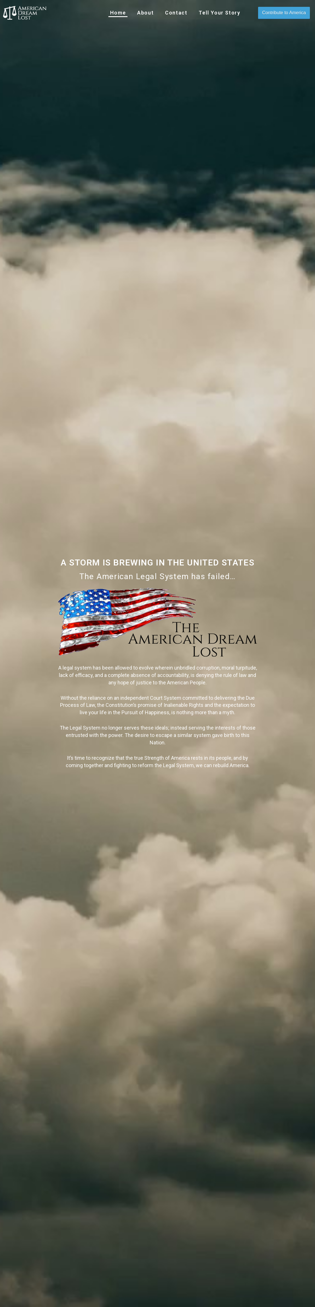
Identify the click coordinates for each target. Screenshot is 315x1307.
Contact (176, 13)
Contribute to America (284, 12)
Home (118, 13)
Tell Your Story (219, 13)
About (145, 13)
